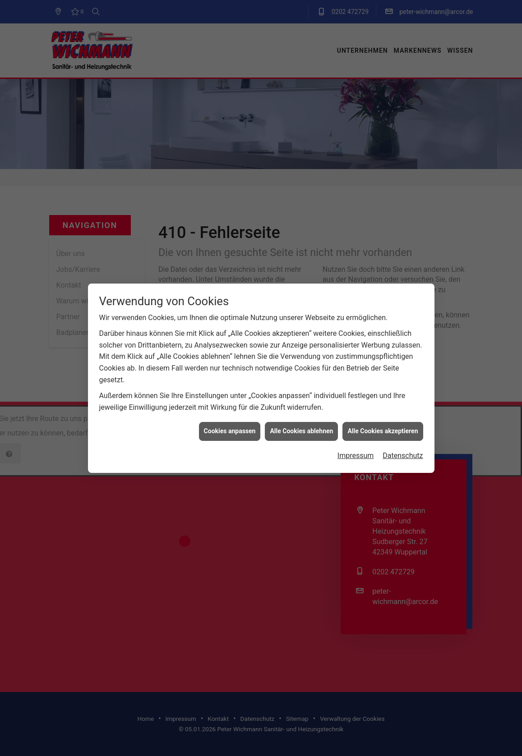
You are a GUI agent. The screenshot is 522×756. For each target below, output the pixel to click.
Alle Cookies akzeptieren (382, 404)
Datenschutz (403, 428)
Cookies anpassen (230, 404)
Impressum (355, 428)
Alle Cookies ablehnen (301, 404)
